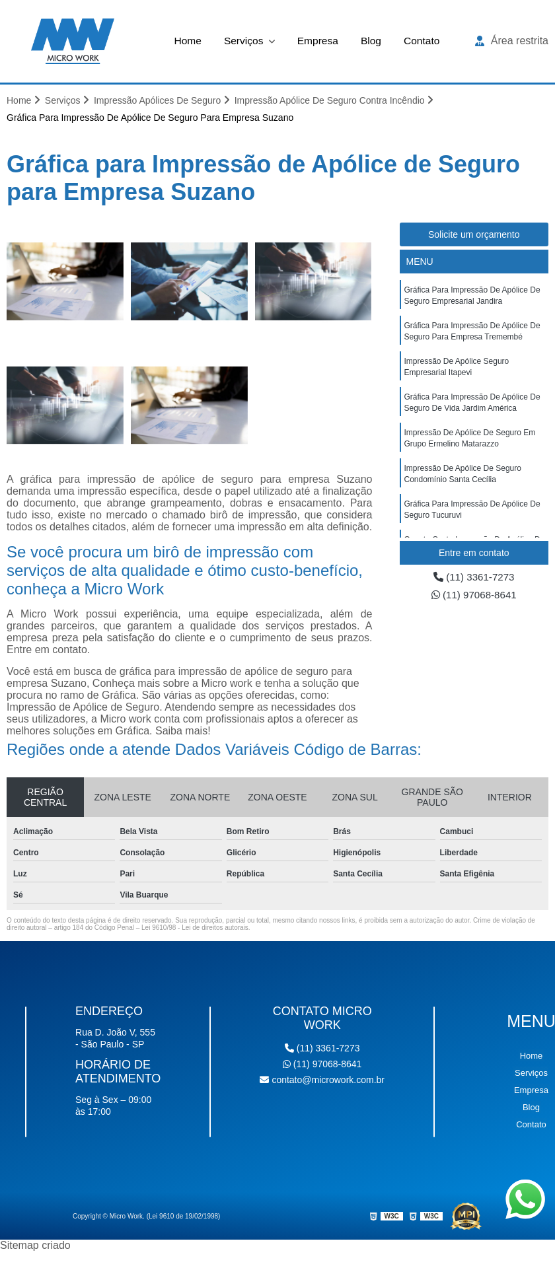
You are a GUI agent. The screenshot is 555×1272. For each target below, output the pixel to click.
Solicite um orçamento (474, 235)
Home (186, 40)
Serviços (244, 40)
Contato (423, 40)
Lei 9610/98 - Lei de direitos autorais (194, 928)
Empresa (318, 40)
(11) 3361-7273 (474, 577)
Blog (372, 40)
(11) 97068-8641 (474, 596)
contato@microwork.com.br (322, 1080)
